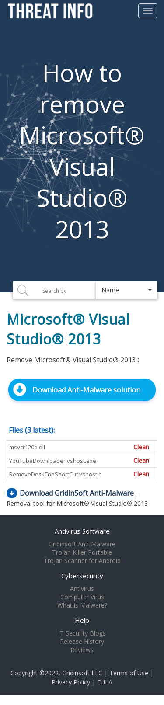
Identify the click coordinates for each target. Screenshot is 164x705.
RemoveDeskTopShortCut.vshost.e (55, 474)
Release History (82, 642)
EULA (104, 682)
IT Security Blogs (82, 633)
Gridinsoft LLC (82, 673)
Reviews (82, 650)
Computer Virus (82, 597)
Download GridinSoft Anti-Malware (77, 493)
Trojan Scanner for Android (82, 561)
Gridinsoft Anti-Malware (82, 544)
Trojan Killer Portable (82, 552)
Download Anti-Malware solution (86, 390)
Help (82, 620)
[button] (126, 290)
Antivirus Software (82, 531)
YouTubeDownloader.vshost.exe (52, 461)
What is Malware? (82, 605)
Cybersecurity (82, 575)
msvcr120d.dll (27, 447)
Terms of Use (128, 673)
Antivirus (82, 589)
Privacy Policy (71, 682)
